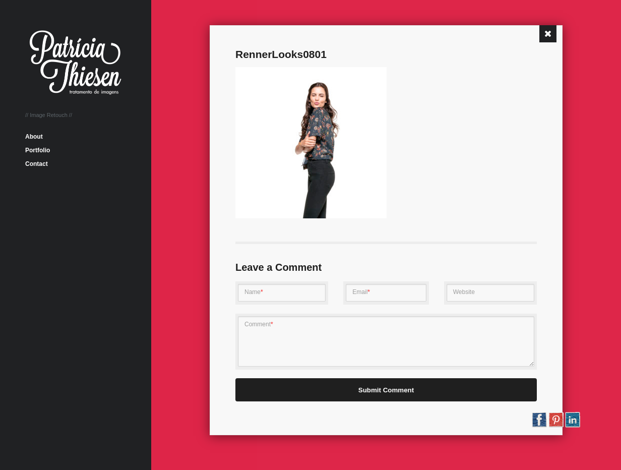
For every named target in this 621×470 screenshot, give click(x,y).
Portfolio (37, 150)
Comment (258, 324)
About (34, 136)
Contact (36, 163)
